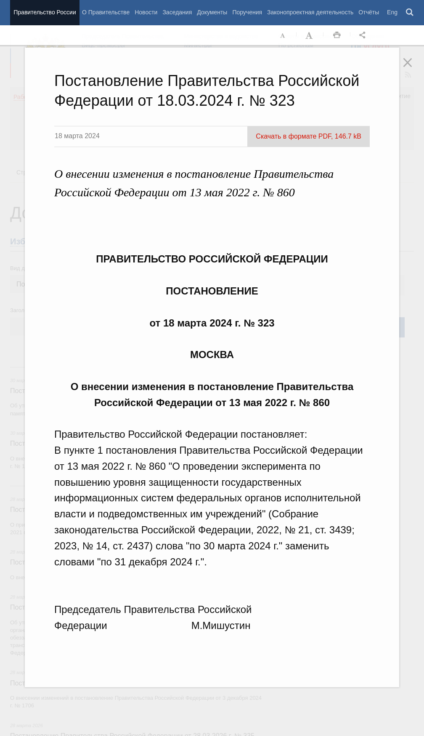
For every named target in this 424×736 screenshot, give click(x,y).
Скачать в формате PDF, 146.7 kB (308, 136)
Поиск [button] (410, 12)
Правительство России (44, 12)
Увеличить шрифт (310, 35)
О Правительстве (106, 12)
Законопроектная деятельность (310, 12)
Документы (212, 12)
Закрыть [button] (413, 68)
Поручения (247, 12)
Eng (392, 12)
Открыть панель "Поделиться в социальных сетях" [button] (364, 35)
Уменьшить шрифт (283, 35)
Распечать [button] (337, 35)
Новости (146, 12)
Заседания (177, 12)
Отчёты (368, 12)
